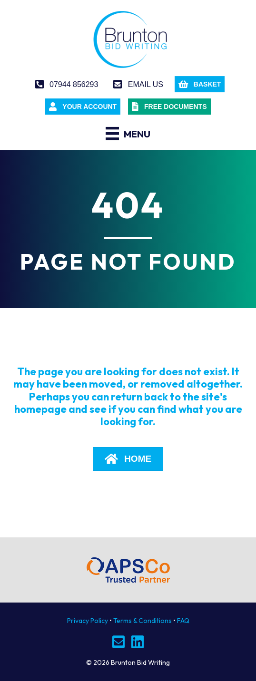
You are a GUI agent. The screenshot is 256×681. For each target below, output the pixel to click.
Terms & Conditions (142, 620)
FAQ (183, 620)
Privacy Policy (87, 620)
